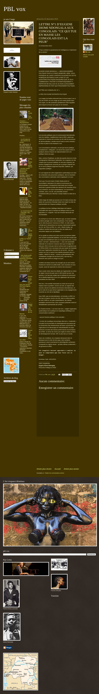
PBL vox (15, 8)
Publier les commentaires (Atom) (54, 473)
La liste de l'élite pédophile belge (30, 192)
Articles (8, 253)
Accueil (58, 469)
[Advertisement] (57, 452)
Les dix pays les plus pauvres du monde (25, 140)
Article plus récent (44, 469)
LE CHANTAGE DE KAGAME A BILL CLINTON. (26, 212)
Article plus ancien (71, 469)
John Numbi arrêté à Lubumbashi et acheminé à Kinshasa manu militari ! (26, 258)
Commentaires (10, 257)
